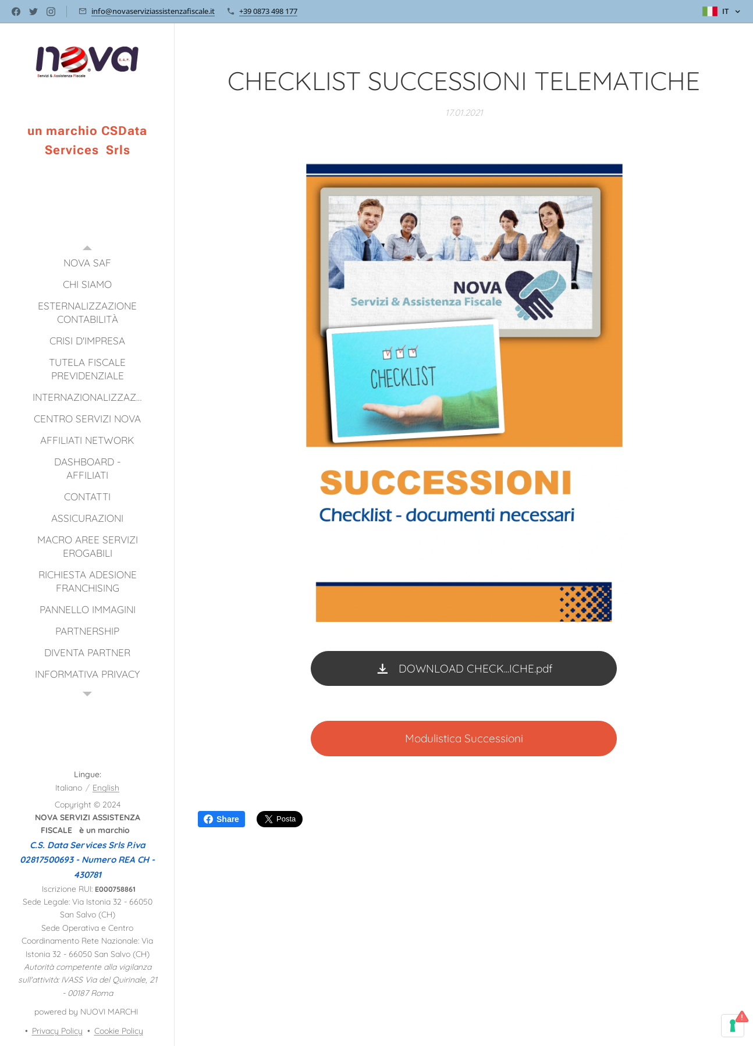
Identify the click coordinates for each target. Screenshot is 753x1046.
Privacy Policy (57, 1031)
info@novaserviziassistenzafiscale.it (153, 11)
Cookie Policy (118, 1031)
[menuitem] (87, 262)
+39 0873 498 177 (268, 11)
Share (221, 819)
